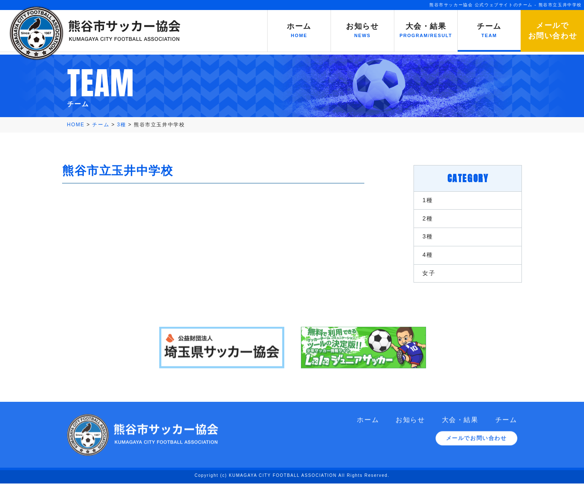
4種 (424, 261)
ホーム (368, 437)
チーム (506, 437)
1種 (424, 200)
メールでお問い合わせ (476, 457)
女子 (425, 281)
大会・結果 (460, 437)
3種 (424, 241)
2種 (424, 220)
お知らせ (410, 437)
